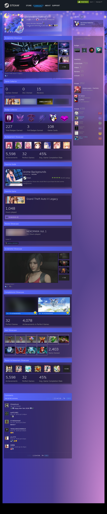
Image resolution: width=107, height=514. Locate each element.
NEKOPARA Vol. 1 (36, 231)
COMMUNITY (38, 5)
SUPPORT (56, 5)
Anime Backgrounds (34, 171)
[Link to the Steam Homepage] (13, 7)
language (98, 2)
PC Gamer (82, 96)
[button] (88, 16)
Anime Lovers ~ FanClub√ (91, 88)
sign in (91, 2)
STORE (29, 5)
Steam (29, 178)
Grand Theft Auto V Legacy (42, 198)
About (48, 5)
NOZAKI (34, 174)
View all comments (11, 398)
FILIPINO (81, 100)
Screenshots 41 (13, 217)
